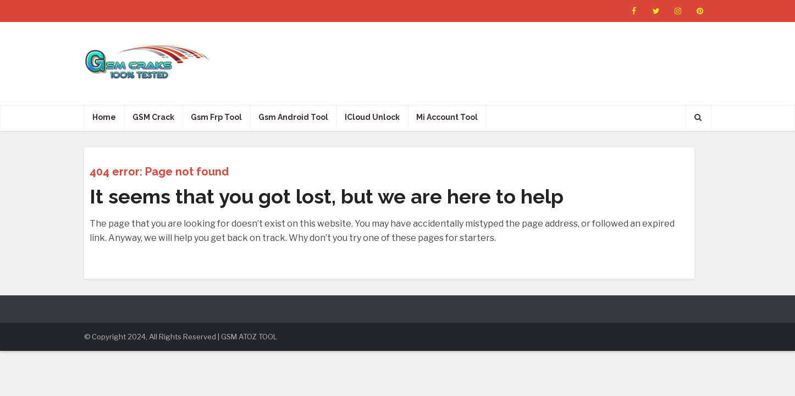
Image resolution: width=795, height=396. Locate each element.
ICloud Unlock (372, 117)
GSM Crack (153, 117)
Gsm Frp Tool (216, 117)
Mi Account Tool (447, 117)
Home (104, 117)
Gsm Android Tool (293, 117)
